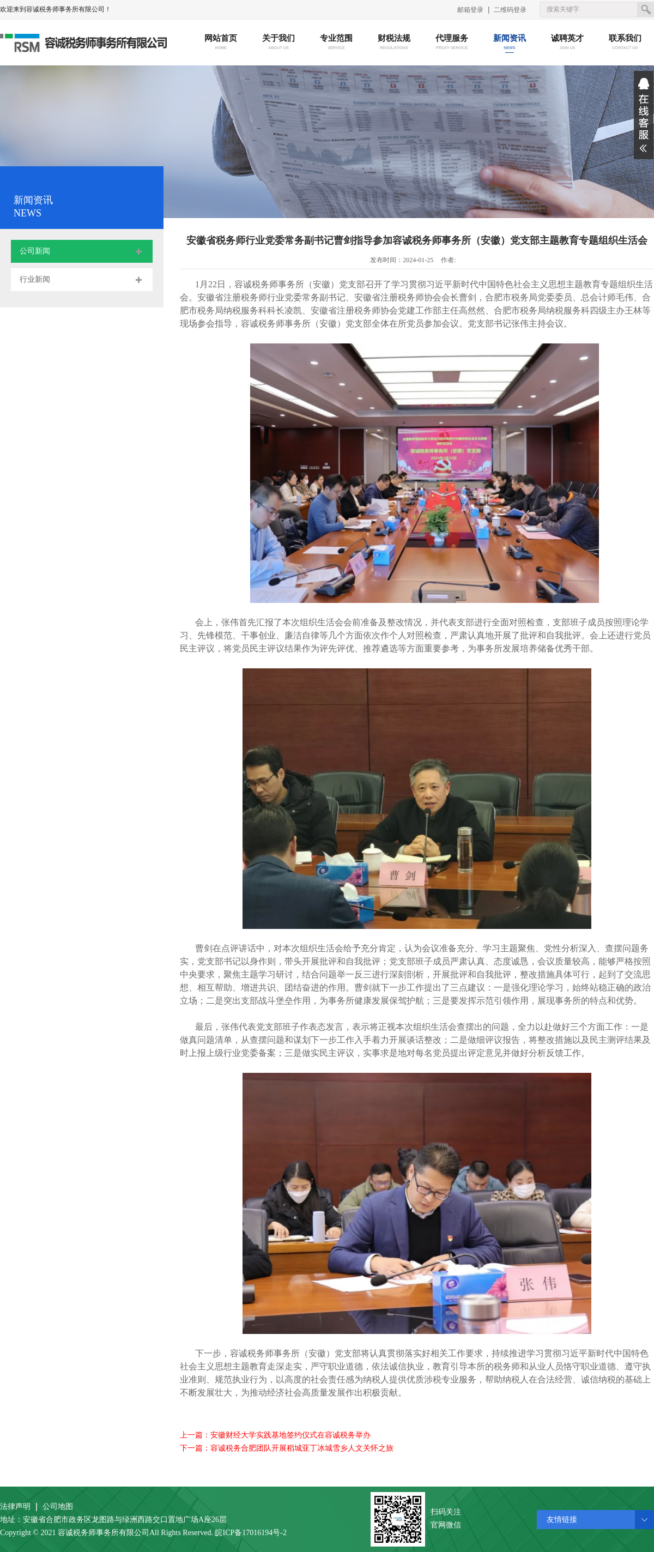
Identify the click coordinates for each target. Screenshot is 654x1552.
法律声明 (15, 1506)
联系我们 (625, 43)
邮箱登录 (470, 10)
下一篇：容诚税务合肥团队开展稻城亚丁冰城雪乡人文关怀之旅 (286, 1448)
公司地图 (58, 1506)
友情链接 (562, 1519)
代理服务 (452, 43)
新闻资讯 (510, 43)
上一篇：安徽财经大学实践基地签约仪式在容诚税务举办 (275, 1435)
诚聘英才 (567, 43)
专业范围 (336, 43)
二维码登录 (510, 10)
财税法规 (394, 43)
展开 (643, 115)
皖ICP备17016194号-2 (250, 1533)
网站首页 (221, 43)
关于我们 (279, 43)
